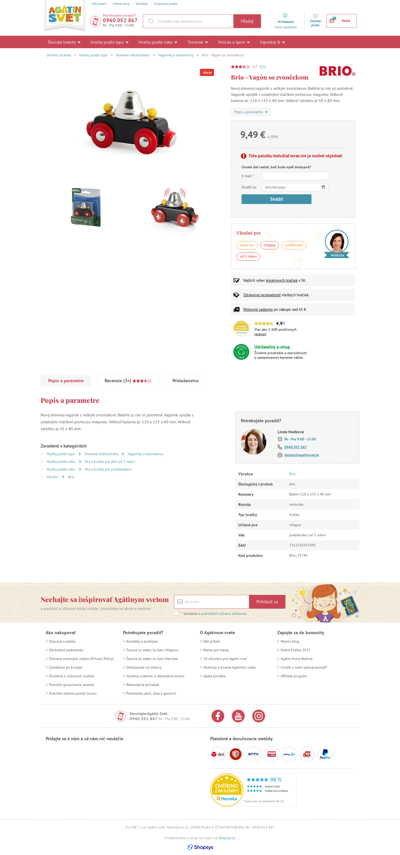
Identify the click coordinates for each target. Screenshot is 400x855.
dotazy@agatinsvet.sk (301, 455)
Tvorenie (198, 41)
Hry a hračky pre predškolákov (108, 469)
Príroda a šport (234, 41)
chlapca (270, 245)
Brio (71, 477)
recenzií (260, 334)
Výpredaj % (272, 41)
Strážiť (276, 199)
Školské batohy (64, 41)
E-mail (248, 176)
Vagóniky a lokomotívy (176, 55)
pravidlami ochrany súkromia (223, 613)
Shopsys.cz (227, 838)
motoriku (247, 245)
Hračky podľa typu (109, 41)
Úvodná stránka (58, 55)
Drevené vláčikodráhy (133, 55)
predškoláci (294, 245)
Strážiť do (249, 187)
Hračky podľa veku (158, 41)
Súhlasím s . (214, 613)
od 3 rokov (248, 256)
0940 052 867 (120, 20)
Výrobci (53, 477)
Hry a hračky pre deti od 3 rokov (110, 461)
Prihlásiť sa (267, 602)
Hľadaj (247, 21)
